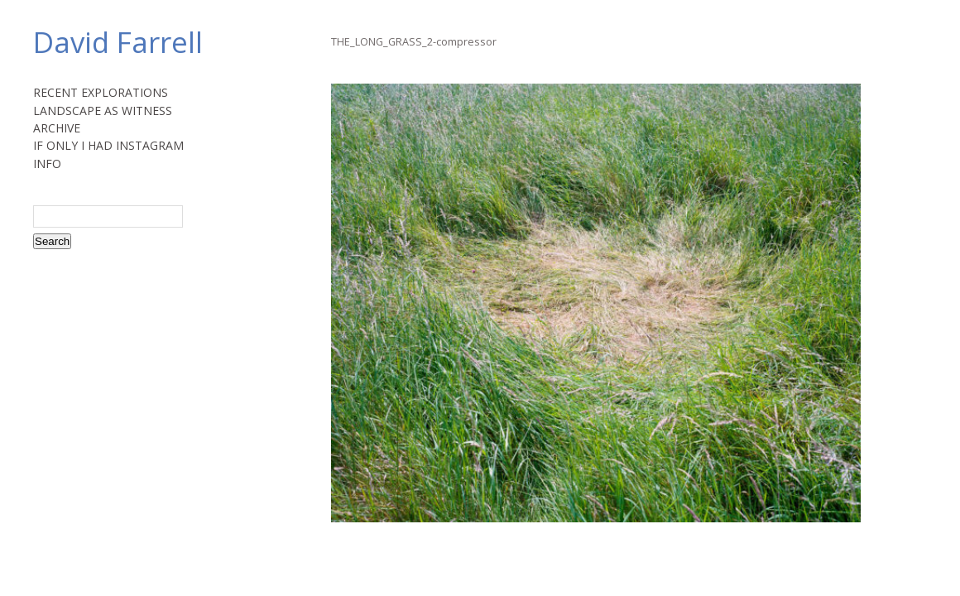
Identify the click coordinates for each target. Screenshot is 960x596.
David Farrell (118, 41)
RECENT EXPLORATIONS (100, 92)
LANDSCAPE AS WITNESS (102, 110)
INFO (47, 163)
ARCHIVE (56, 128)
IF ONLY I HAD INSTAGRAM (108, 145)
